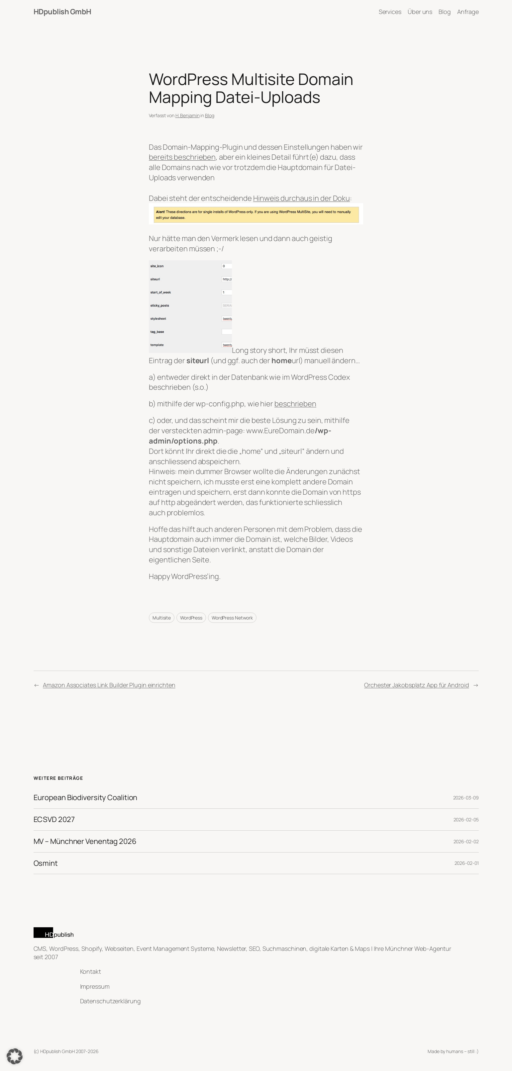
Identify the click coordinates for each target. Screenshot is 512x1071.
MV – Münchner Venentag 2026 (85, 841)
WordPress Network (232, 618)
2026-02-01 (467, 863)
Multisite (162, 618)
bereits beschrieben (182, 157)
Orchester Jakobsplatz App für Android (416, 685)
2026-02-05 (466, 819)
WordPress (191, 618)
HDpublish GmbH (62, 12)
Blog (209, 115)
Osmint (46, 863)
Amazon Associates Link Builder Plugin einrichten (109, 685)
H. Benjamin (187, 115)
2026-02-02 (466, 841)
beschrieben (295, 404)
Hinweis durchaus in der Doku (301, 198)
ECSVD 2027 (54, 819)
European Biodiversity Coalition (86, 797)
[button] (14, 1056)
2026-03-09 (466, 797)
